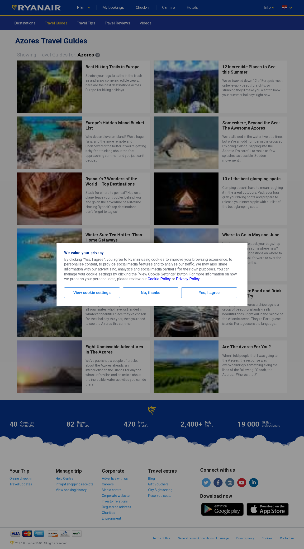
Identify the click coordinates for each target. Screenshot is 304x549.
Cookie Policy (159, 279)
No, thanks (150, 293)
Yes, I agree (209, 293)
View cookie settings (92, 293)
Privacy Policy (188, 279)
